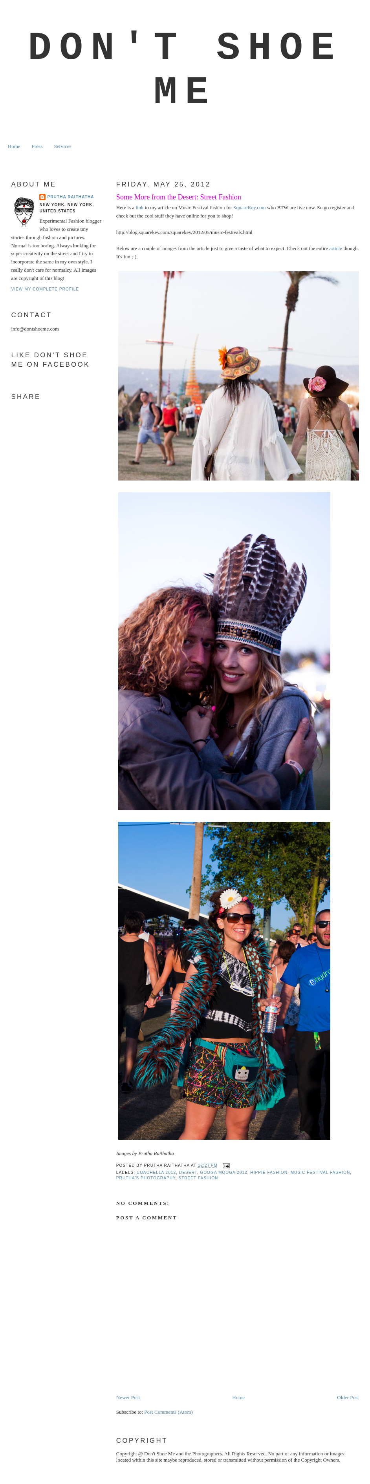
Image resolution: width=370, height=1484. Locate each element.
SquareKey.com (249, 207)
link (139, 207)
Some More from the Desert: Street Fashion (178, 197)
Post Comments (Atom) (168, 1412)
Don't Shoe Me (185, 70)
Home (14, 146)
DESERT (188, 1172)
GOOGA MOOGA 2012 (223, 1172)
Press (37, 146)
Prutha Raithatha (70, 197)
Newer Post (128, 1397)
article (335, 248)
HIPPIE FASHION (269, 1172)
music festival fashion (320, 1172)
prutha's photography (146, 1178)
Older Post (348, 1397)
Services (62, 146)
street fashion (198, 1178)
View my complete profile (45, 289)
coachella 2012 (156, 1172)
